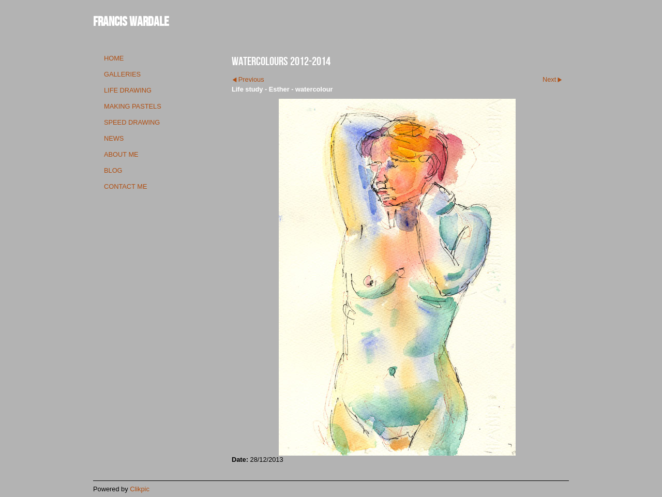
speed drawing (132, 122)
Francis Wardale (131, 21)
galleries (122, 74)
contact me (125, 186)
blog (113, 170)
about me (121, 154)
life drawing (128, 90)
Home (114, 58)
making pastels (132, 106)
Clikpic (139, 489)
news (114, 138)
